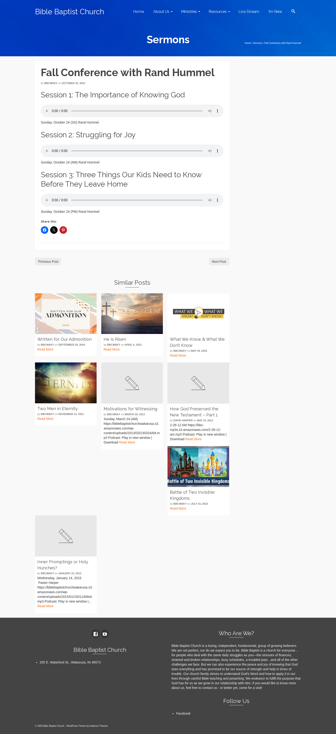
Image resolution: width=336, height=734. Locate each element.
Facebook (183, 713)
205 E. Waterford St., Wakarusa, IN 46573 (70, 662)
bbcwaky (51, 83)
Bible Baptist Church (69, 11)
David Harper (183, 420)
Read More (45, 349)
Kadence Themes (99, 726)
